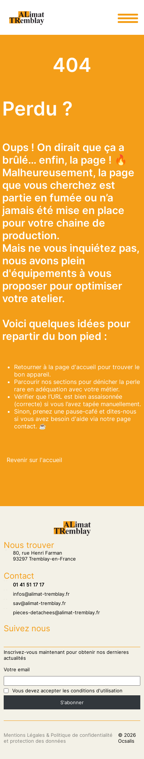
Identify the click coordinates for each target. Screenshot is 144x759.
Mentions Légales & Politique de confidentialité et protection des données (58, 738)
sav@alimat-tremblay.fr (35, 603)
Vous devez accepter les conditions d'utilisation (67, 690)
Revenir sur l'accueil (34, 460)
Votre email (17, 669)
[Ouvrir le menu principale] (127, 18)
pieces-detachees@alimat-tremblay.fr (52, 612)
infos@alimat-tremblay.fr (37, 594)
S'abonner (72, 702)
